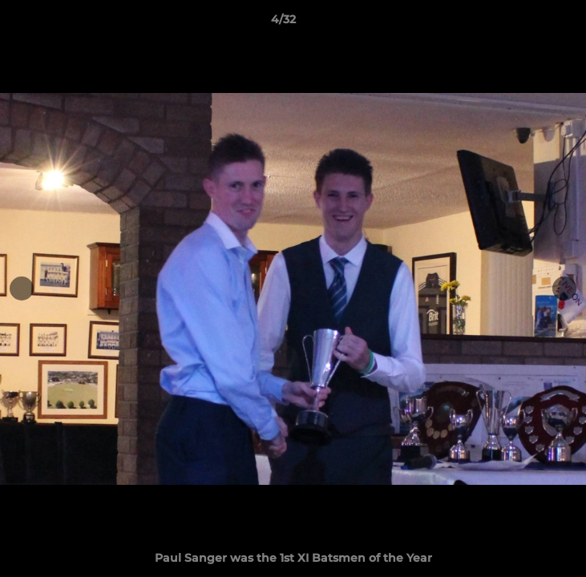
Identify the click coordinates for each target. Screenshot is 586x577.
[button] (528, 23)
